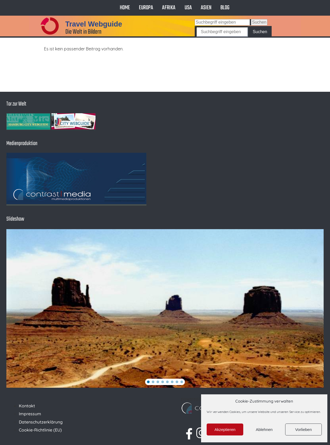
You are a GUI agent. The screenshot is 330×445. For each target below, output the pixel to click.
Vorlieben (303, 429)
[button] (148, 382)
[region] (165, 308)
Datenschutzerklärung (41, 422)
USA (188, 7)
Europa (146, 7)
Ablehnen (264, 429)
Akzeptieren (224, 429)
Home (125, 7)
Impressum (30, 413)
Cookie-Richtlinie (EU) (40, 430)
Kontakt (27, 405)
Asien (206, 7)
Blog (224, 7)
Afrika (168, 7)
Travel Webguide (93, 24)
